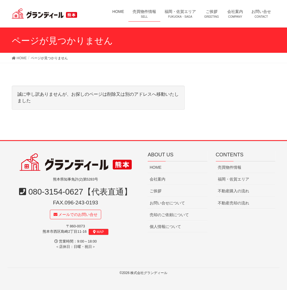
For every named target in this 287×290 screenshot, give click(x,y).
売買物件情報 (229, 167)
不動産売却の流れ (233, 203)
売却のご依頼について (169, 215)
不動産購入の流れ (233, 191)
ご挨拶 (155, 191)
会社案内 (157, 179)
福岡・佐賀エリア (233, 179)
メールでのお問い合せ (76, 214)
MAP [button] (98, 232)
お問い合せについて (167, 203)
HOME (155, 167)
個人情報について (165, 226)
